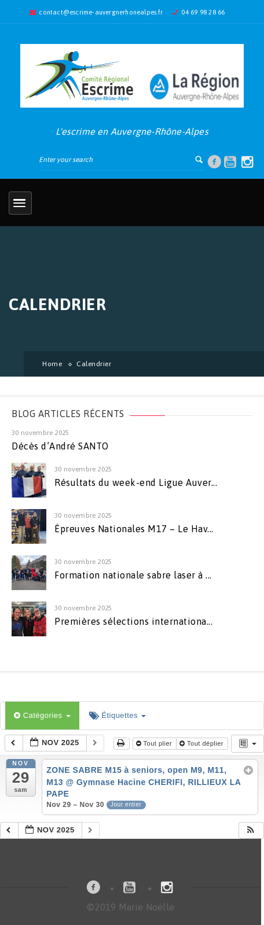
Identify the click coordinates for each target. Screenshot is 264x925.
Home (52, 364)
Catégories (42, 715)
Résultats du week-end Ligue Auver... (135, 482)
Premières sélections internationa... (133, 621)
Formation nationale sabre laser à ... (133, 575)
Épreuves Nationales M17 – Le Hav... (134, 529)
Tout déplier (202, 743)
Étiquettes (117, 715)
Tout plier (155, 743)
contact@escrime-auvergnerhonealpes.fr (100, 12)
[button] (250, 830)
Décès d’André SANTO (60, 446)
